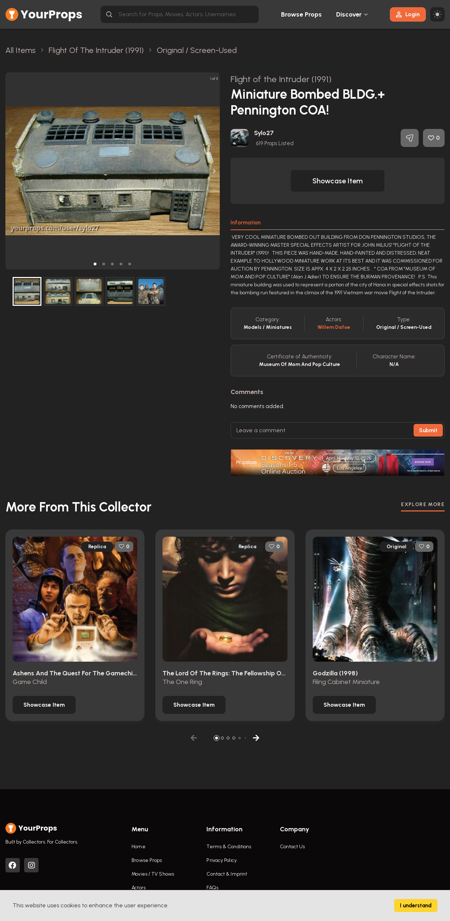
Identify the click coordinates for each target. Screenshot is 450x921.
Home (138, 847)
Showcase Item (337, 180)
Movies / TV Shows (153, 874)
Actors (139, 888)
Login (408, 14)
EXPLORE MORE (423, 504)
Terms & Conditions (228, 847)
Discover (349, 14)
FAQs (212, 888)
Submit (428, 430)
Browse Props (301, 14)
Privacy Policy (221, 860)
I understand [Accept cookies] (416, 905)
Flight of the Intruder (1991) (281, 79)
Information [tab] (245, 222)
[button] (95, 264)
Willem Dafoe (333, 327)
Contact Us (292, 847)
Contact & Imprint (226, 874)
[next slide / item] (215, 171)
